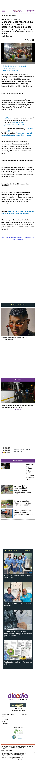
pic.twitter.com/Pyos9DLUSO (14, 125)
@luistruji (15, 122)
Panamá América (8, 714)
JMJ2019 (6, 66)
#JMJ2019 (22, 122)
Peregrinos (13, 66)
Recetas (5, 724)
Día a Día (5, 719)
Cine (21, 717)
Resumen (12, 68)
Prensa (5, 68)
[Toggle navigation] (4, 11)
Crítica (4, 717)
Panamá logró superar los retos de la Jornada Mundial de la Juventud (17, 134)
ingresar (30, 11)
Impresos (23, 714)
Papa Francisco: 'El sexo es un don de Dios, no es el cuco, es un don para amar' (17, 212)
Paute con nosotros (18, 711)
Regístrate (18, 708)
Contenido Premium (18, 305)
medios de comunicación (11, 70)
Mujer (4, 721)
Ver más (27, 551)
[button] (3, 396)
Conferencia (22, 66)
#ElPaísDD (8, 118)
